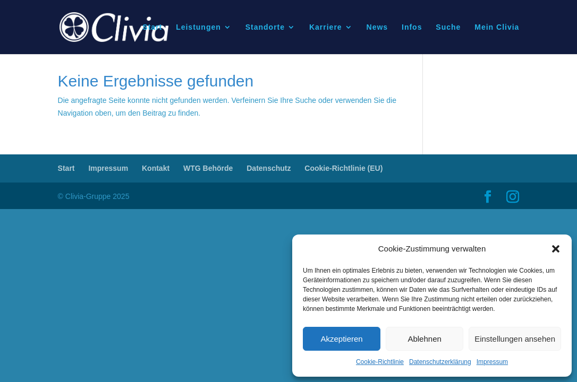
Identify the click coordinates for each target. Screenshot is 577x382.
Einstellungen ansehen (514, 338)
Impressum (492, 362)
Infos (412, 27)
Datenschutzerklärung (440, 362)
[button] (555, 249)
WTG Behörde (208, 168)
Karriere (325, 27)
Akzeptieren (341, 338)
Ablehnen (424, 338)
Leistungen (198, 27)
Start (152, 27)
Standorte (265, 27)
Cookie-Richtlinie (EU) (343, 168)
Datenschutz (269, 168)
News (377, 27)
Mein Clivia (496, 27)
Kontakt (155, 168)
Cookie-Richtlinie (380, 362)
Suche (448, 27)
